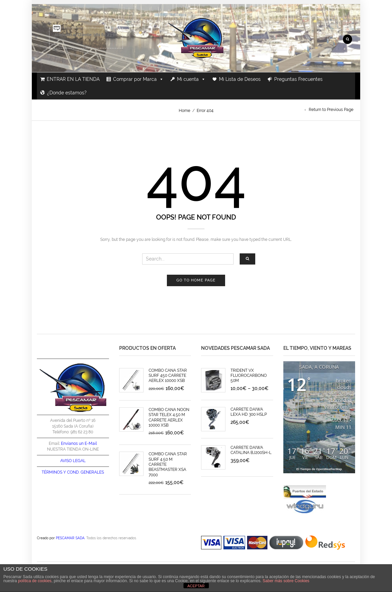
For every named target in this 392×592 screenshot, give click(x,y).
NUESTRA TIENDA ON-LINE (73, 449)
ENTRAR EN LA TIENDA (73, 79)
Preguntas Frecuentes (298, 79)
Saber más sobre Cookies (286, 580)
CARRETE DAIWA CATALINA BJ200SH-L (251, 450)
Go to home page (196, 280)
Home (184, 110)
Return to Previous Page (331, 109)
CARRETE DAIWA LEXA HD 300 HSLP (249, 412)
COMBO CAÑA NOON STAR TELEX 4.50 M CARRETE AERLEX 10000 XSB (169, 417)
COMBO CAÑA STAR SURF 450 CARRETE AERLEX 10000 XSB (168, 375)
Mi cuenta (191, 79)
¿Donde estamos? (67, 92)
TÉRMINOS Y (54, 472)
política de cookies (34, 580)
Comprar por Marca (138, 79)
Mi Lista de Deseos (240, 79)
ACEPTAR (195, 586)
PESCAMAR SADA (70, 538)
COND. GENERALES (85, 472)
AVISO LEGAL (73, 460)
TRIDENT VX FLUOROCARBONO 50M (249, 375)
